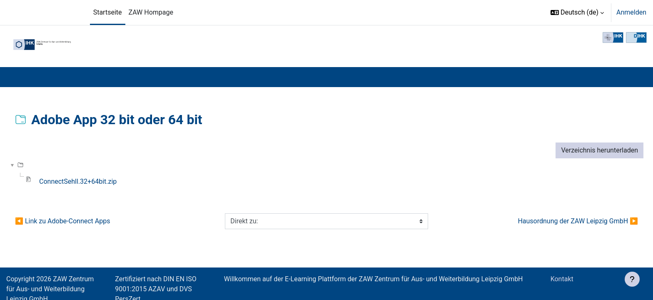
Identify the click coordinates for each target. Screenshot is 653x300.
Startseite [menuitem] (107, 12)
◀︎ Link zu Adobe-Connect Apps (62, 221)
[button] (577, 12)
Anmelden (631, 12)
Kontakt (564, 279)
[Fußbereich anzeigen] (632, 279)
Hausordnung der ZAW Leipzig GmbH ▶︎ (578, 221)
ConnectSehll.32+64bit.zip (78, 181)
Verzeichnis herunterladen (599, 150)
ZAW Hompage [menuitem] (151, 12)
